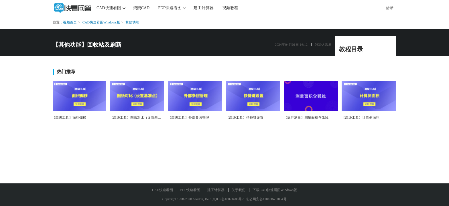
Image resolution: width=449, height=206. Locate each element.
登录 (389, 8)
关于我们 (238, 190)
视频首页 (70, 22)
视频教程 (230, 8)
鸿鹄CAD (141, 8)
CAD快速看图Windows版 (101, 22)
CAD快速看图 (109, 8)
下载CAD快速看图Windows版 (275, 190)
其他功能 (132, 22)
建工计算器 (204, 8)
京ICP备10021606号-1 (228, 199)
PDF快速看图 (170, 8)
